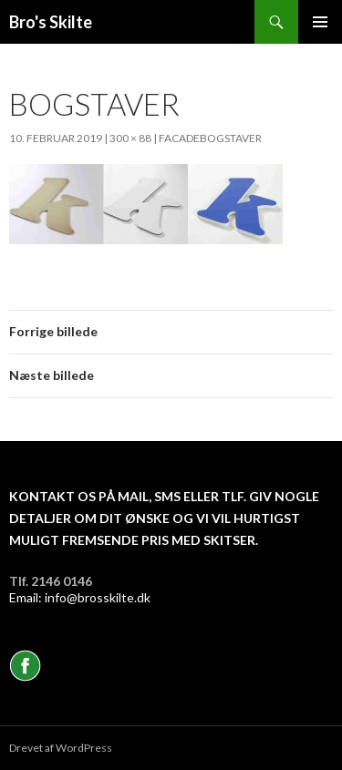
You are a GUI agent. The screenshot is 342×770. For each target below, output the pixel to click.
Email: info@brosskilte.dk (79, 597)
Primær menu (320, 22)
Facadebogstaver (210, 138)
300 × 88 (130, 138)
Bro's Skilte (50, 22)
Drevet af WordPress (60, 748)
